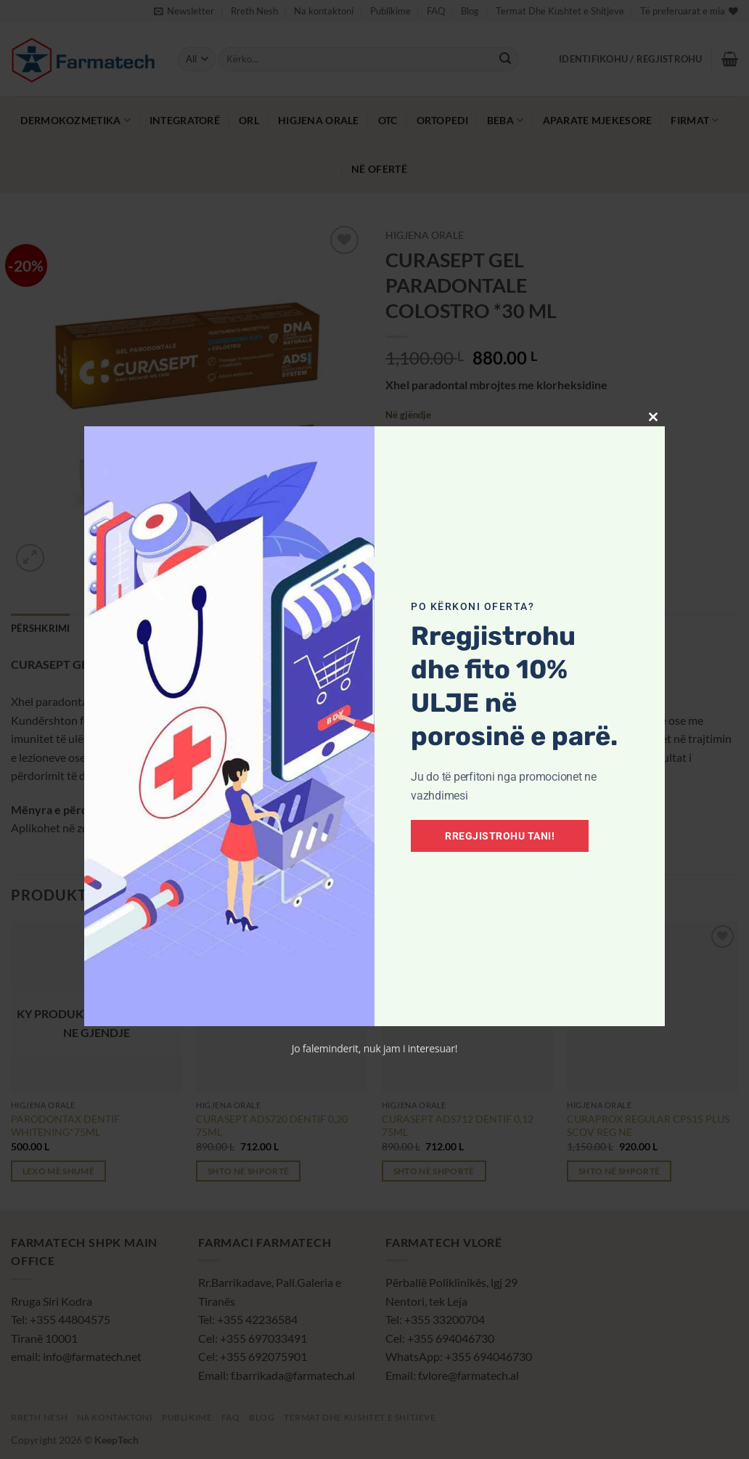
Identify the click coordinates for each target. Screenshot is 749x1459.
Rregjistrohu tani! (499, 836)
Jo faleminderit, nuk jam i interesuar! (375, 1048)
